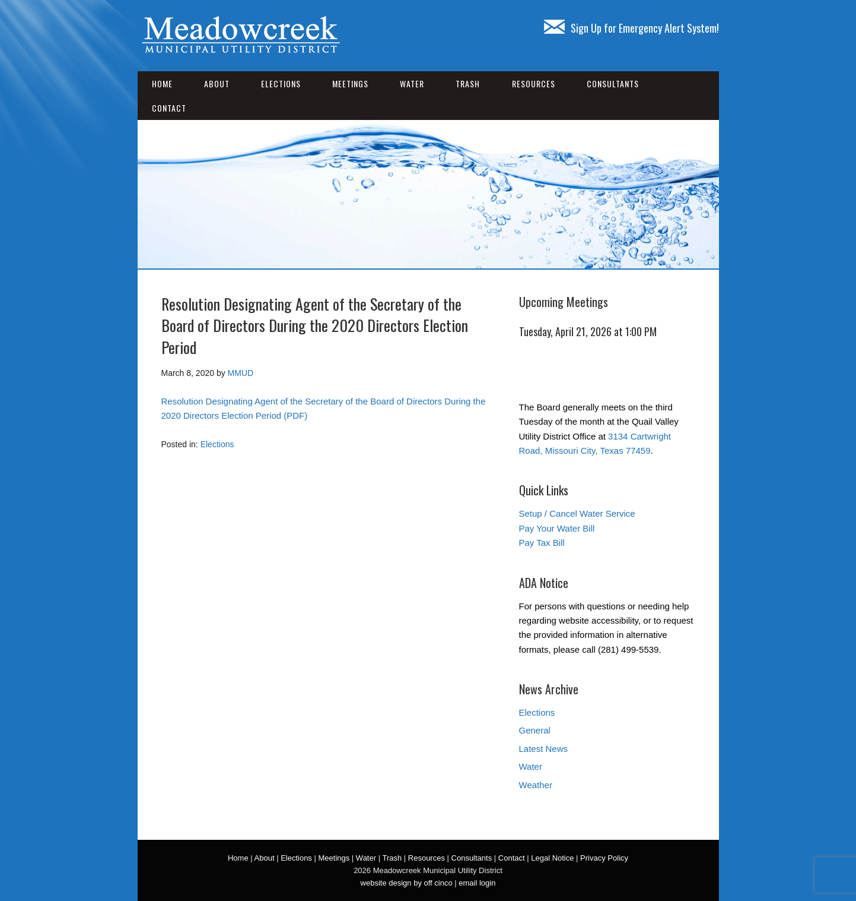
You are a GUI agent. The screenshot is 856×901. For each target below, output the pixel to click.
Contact (169, 108)
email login (477, 882)
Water (412, 83)
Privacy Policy (604, 857)
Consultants (613, 83)
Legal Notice (552, 857)
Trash (468, 83)
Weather (535, 785)
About (217, 83)
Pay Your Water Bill (557, 528)
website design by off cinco (407, 882)
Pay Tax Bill (542, 543)
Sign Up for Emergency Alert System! (631, 28)
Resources (533, 83)
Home (162, 83)
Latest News (543, 749)
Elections (281, 83)
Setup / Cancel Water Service (577, 513)
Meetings (350, 83)
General (534, 730)
